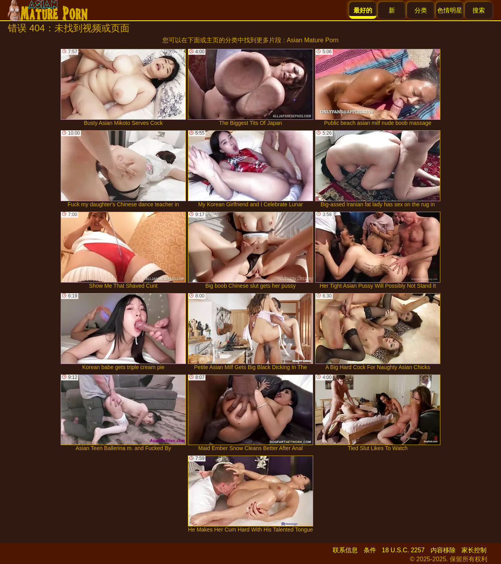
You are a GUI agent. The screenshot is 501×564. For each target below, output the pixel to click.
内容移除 (443, 550)
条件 (370, 550)
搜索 (478, 10)
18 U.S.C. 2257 (403, 550)
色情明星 (449, 10)
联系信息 (345, 550)
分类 (420, 10)
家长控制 (474, 550)
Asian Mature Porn (313, 40)
